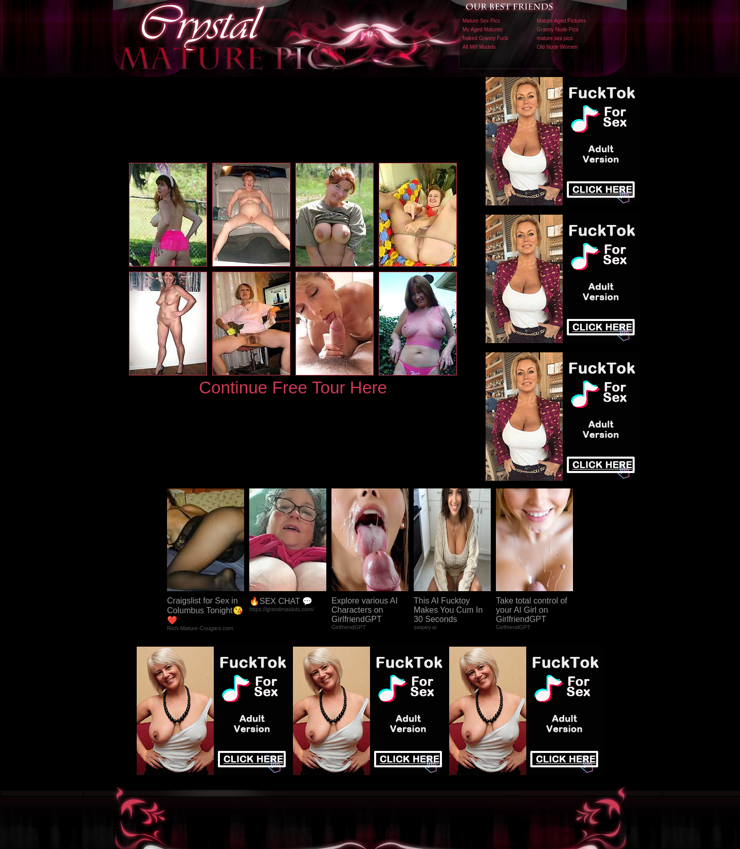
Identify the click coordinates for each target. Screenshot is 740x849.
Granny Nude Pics (558, 29)
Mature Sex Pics (481, 21)
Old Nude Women (557, 47)
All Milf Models (478, 47)
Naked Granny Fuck (485, 38)
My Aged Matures (482, 29)
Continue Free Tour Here (293, 387)
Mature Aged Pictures (561, 21)
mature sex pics (555, 38)
